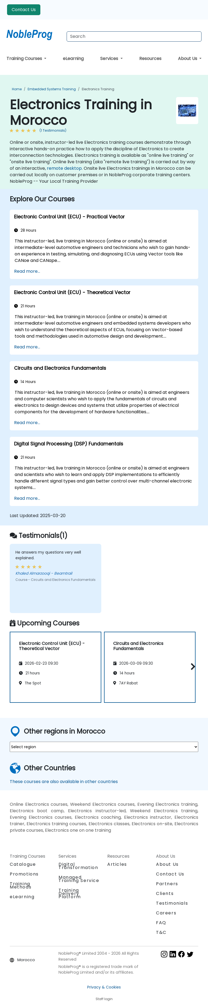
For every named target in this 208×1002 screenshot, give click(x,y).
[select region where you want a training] (104, 747)
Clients (165, 893)
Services (109, 58)
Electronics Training (98, 89)
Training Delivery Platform (69, 893)
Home (17, 89)
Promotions (24, 874)
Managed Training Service (78, 879)
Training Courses (24, 58)
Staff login (104, 999)
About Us (188, 58)
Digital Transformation (78, 866)
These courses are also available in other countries (64, 781)
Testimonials (172, 903)
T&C (161, 932)
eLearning (73, 58)
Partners (167, 884)
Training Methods (20, 885)
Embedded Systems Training (52, 89)
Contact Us (24, 9)
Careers (166, 913)
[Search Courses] (134, 36)
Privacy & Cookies (104, 987)
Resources (150, 58)
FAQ (161, 923)
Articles (117, 864)
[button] (191, 666)
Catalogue (23, 864)
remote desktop (64, 168)
